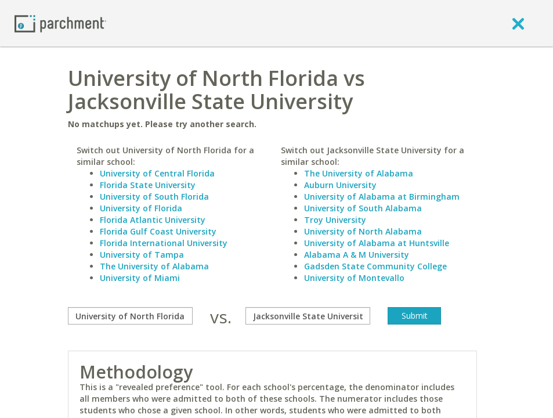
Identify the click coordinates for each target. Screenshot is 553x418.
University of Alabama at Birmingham (382, 196)
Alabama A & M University (356, 254)
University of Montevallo (354, 277)
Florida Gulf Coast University (158, 231)
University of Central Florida (157, 173)
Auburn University (340, 184)
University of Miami (140, 277)
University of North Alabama (363, 231)
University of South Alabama (363, 208)
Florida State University (148, 184)
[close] (518, 23)
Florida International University (163, 242)
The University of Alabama (154, 266)
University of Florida (141, 208)
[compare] (130, 316)
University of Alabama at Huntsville (376, 242)
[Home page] (60, 22)
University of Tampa (142, 254)
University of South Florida (154, 196)
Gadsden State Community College (375, 266)
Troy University (335, 219)
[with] (307, 316)
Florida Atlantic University (152, 219)
